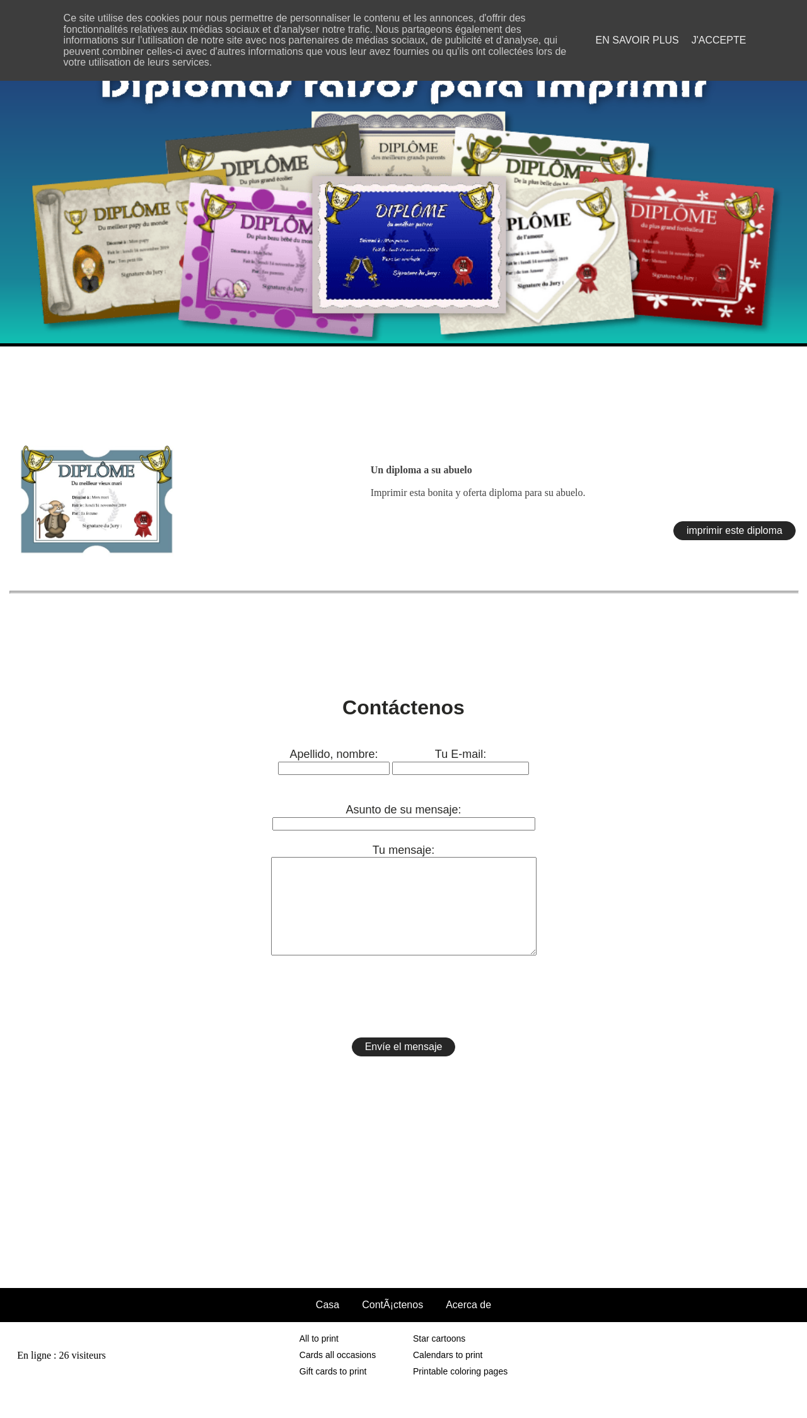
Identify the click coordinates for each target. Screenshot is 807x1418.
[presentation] (403, 1015)
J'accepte (719, 40)
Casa (327, 1323)
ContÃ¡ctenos (392, 1323)
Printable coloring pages (460, 1390)
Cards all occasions (337, 1374)
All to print (319, 1357)
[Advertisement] (403, 388)
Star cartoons (439, 1357)
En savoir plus (637, 40)
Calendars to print (448, 1374)
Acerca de (468, 1323)
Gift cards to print (333, 1390)
